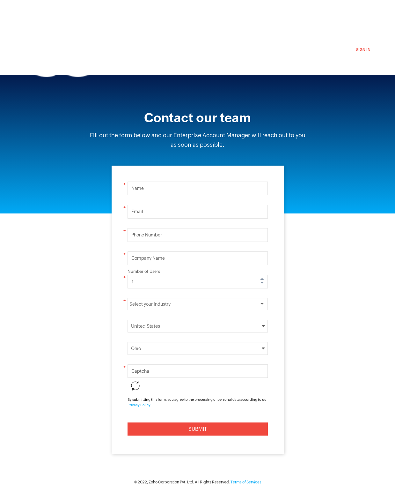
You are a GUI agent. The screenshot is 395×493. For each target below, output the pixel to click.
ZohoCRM (106, 12)
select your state (198, 348)
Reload (135, 386)
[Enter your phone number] (198, 235)
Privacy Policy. (139, 405)
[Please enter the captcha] (198, 371)
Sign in (363, 50)
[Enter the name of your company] (198, 258)
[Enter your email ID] (198, 212)
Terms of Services (245, 482)
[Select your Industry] (198, 304)
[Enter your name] (198, 188)
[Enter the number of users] (198, 281)
